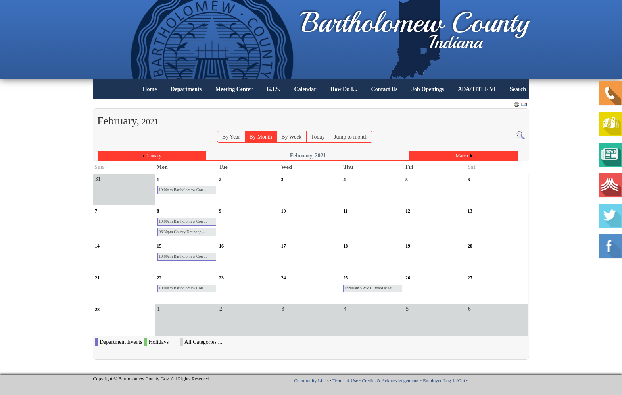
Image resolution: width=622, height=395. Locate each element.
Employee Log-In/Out (444, 380)
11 (345, 211)
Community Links (311, 380)
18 (345, 246)
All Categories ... (203, 342)
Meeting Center (234, 89)
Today (318, 137)
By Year (231, 137)
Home (150, 89)
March (462, 156)
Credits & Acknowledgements (390, 380)
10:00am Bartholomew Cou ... (183, 190)
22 (159, 278)
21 (97, 278)
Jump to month (350, 137)
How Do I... (343, 89)
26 (407, 278)
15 (159, 246)
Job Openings (427, 89)
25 (345, 278)
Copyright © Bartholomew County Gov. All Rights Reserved (151, 378)
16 (221, 246)
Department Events (121, 342)
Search (518, 89)
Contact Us (384, 89)
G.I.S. (273, 89)
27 (470, 278)
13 (470, 211)
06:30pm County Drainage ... (182, 232)
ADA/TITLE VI (477, 89)
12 (407, 211)
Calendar (305, 89)
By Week (291, 137)
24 (283, 278)
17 (283, 246)
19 (407, 246)
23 (221, 278)
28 (97, 309)
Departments (186, 89)
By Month (261, 137)
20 (470, 246)
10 (283, 211)
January (154, 156)
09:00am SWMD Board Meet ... (370, 288)
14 (97, 246)
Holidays (159, 342)
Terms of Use (345, 380)
